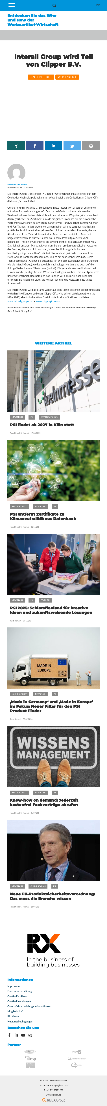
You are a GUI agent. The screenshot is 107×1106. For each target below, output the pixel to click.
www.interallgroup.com (20, 301)
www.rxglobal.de (53, 1095)
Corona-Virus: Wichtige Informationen (29, 1006)
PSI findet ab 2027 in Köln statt (42, 425)
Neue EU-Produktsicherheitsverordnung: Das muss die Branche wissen (52, 896)
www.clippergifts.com (48, 301)
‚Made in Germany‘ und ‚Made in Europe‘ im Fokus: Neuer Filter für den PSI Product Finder (51, 706)
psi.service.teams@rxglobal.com (53, 1085)
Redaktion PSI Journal (20, 433)
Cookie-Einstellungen (19, 1001)
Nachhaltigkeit (41, 76)
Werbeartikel (67, 76)
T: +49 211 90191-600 (53, 1090)
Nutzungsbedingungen (19, 1021)
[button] (16, 145)
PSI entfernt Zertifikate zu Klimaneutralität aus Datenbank (43, 516)
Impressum (13, 986)
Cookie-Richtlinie (17, 996)
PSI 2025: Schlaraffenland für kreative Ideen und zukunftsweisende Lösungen (51, 610)
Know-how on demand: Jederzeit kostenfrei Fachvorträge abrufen (44, 802)
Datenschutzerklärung (19, 991)
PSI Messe (13, 1016)
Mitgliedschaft (15, 1011)
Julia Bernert (15, 620)
